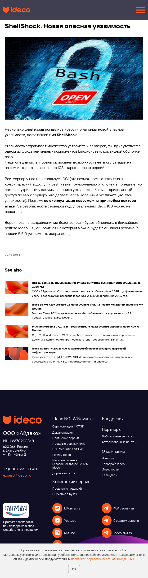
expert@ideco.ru (17, 476)
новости (71, 129)
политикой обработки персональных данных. (103, 559)
